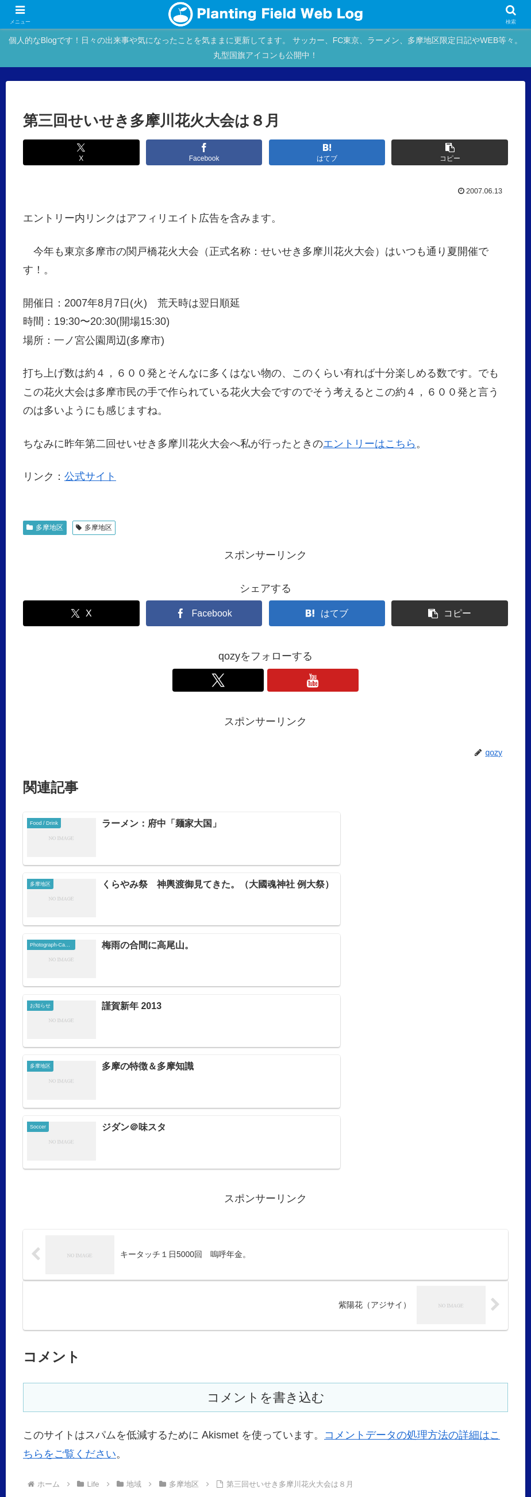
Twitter (487, 1418)
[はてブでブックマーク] (327, 152)
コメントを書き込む (266, 1216)
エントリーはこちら (369, 443)
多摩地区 (44, 527)
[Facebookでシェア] (204, 152)
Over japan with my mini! (326, 1418)
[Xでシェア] (81, 152)
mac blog (253, 1418)
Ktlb (456, 1418)
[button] (449, 152)
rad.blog (210, 1418)
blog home (97, 1418)
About (138, 1418)
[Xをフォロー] (252, 680)
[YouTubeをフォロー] (278, 680)
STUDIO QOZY (409, 1418)
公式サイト (90, 476)
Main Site (49, 1418)
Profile (172, 1418)
